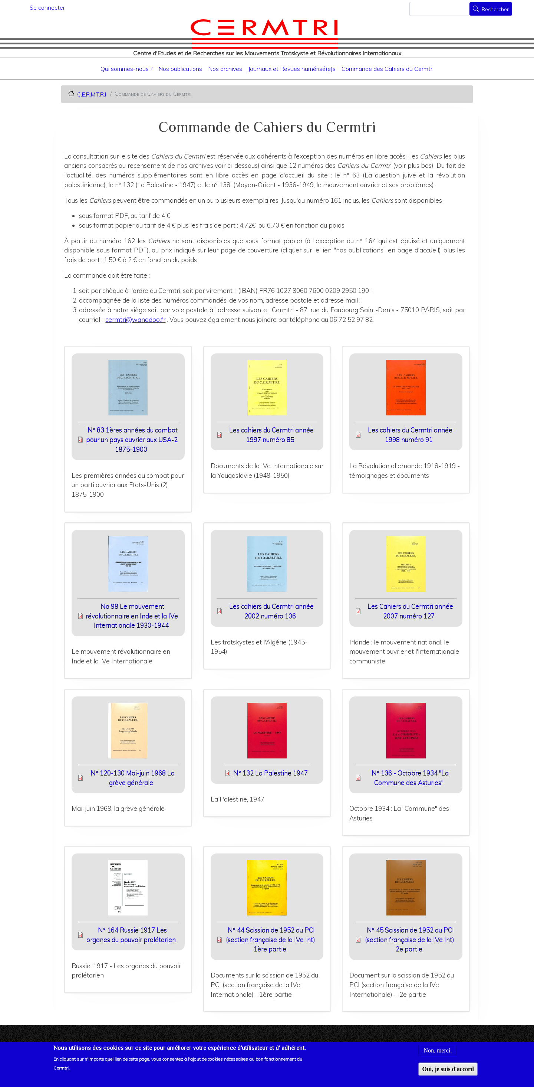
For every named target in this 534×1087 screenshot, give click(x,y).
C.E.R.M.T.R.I (91, 94)
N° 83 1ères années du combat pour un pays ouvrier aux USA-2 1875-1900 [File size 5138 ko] (132, 439)
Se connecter (47, 7)
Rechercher (495, 9)
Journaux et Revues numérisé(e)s (292, 68)
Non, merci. (437, 1052)
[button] (128, 390)
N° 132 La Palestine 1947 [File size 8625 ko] (270, 773)
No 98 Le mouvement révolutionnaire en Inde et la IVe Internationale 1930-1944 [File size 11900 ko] (132, 615)
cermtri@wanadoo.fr (135, 319)
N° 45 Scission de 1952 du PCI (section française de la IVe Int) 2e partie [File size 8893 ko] (409, 939)
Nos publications (180, 68)
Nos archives (225, 68)
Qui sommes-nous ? (126, 68)
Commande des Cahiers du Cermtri (388, 68)
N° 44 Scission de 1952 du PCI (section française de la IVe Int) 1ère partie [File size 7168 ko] (270, 939)
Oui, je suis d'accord (448, 1070)
